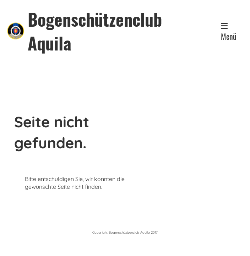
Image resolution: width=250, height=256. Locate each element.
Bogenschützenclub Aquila (95, 31)
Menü (229, 32)
